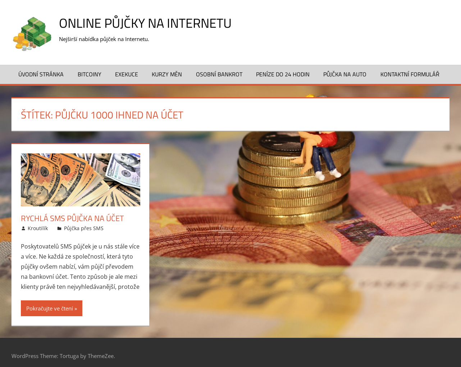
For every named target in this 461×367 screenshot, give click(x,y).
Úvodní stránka (41, 74)
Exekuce (126, 74)
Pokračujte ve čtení (49, 308)
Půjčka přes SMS (84, 228)
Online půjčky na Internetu (145, 23)
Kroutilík (38, 228)
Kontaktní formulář (409, 74)
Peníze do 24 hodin (283, 74)
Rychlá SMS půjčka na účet (72, 218)
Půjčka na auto (344, 74)
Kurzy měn (167, 74)
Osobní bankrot (219, 74)
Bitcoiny (89, 74)
